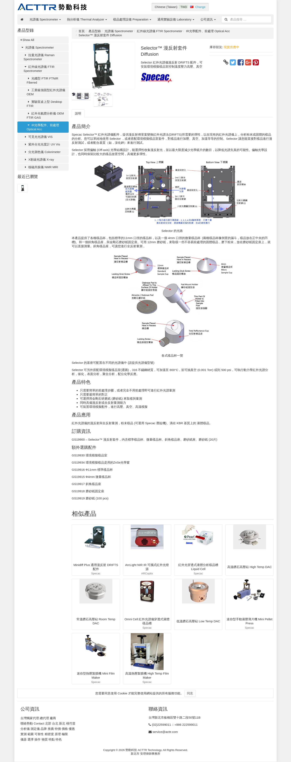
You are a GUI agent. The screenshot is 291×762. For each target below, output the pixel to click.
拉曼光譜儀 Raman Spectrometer (39, 57)
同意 (190, 693)
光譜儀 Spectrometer (45, 19)
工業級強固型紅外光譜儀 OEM (46, 92)
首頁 (81, 31)
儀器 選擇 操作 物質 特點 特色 (41, 739)
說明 (78, 113)
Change (200, 7)
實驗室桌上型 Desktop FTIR (44, 104)
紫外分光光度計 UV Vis (42, 144)
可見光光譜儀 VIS (38, 136)
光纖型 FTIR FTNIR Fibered (42, 80)
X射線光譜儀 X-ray (39, 159)
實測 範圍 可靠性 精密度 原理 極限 (44, 734)
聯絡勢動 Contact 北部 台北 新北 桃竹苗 (47, 723)
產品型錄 (95, 31)
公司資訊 (208, 19)
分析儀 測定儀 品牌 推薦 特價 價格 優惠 (47, 728)
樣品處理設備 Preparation (132, 19)
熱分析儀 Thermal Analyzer (87, 19)
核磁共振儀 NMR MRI (41, 167)
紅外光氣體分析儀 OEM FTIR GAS (45, 115)
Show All (27, 40)
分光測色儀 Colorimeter (42, 152)
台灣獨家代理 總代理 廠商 (38, 718)
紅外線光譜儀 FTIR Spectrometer (39, 69)
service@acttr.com (165, 732)
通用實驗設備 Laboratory (175, 19)
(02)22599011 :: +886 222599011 (175, 724)
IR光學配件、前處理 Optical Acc (43, 127)
